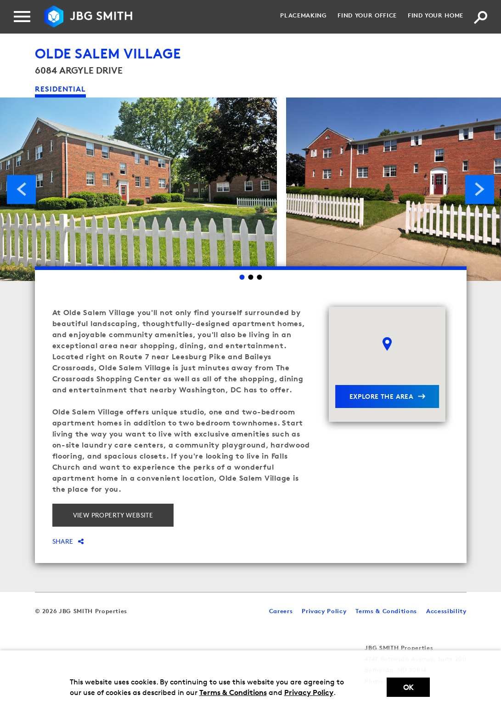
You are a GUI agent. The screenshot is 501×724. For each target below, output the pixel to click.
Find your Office (367, 15)
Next (479, 189)
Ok (408, 687)
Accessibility (446, 611)
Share (68, 541)
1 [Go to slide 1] (241, 277)
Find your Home (435, 15)
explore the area (381, 396)
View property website (113, 515)
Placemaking (303, 15)
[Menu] (22, 16)
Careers (281, 611)
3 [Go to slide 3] (259, 277)
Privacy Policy (308, 692)
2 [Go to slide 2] (250, 277)
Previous (21, 189)
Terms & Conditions (233, 692)
